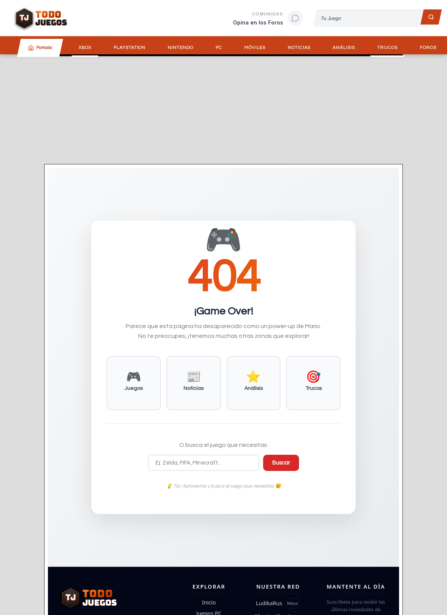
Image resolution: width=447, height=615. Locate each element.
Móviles (254, 47)
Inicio (209, 602)
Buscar (281, 463)
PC (219, 47)
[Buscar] (431, 17)
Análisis (344, 47)
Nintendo (180, 47)
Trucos (387, 47)
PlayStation (130, 47)
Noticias (299, 47)
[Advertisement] (223, 109)
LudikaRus (269, 603)
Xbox (85, 47)
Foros (428, 47)
